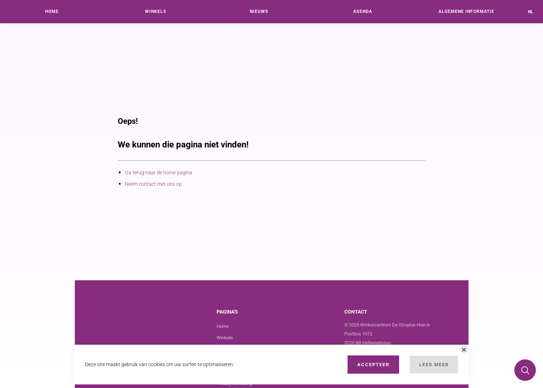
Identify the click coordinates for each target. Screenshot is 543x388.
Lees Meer (434, 364)
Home (223, 326)
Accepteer (373, 364)
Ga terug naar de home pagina (158, 172)
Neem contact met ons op (153, 184)
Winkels (225, 337)
